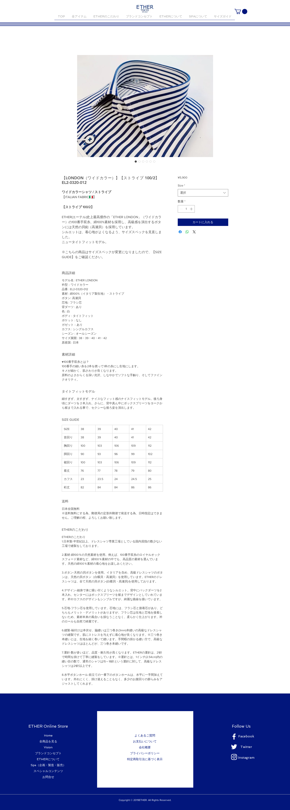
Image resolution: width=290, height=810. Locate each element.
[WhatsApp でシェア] (187, 232)
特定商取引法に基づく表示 (145, 759)
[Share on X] (194, 232)
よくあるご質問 (144, 735)
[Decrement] (180, 208)
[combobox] (203, 192)
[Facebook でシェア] (180, 232)
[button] (241, 11)
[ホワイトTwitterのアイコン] (234, 747)
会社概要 (145, 747)
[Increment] (191, 208)
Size (181, 185)
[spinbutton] (186, 208)
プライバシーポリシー (145, 753)
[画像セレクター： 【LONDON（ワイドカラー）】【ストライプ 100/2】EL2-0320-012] (136, 161)
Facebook (246, 736)
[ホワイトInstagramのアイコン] (234, 757)
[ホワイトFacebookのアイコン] (234, 737)
